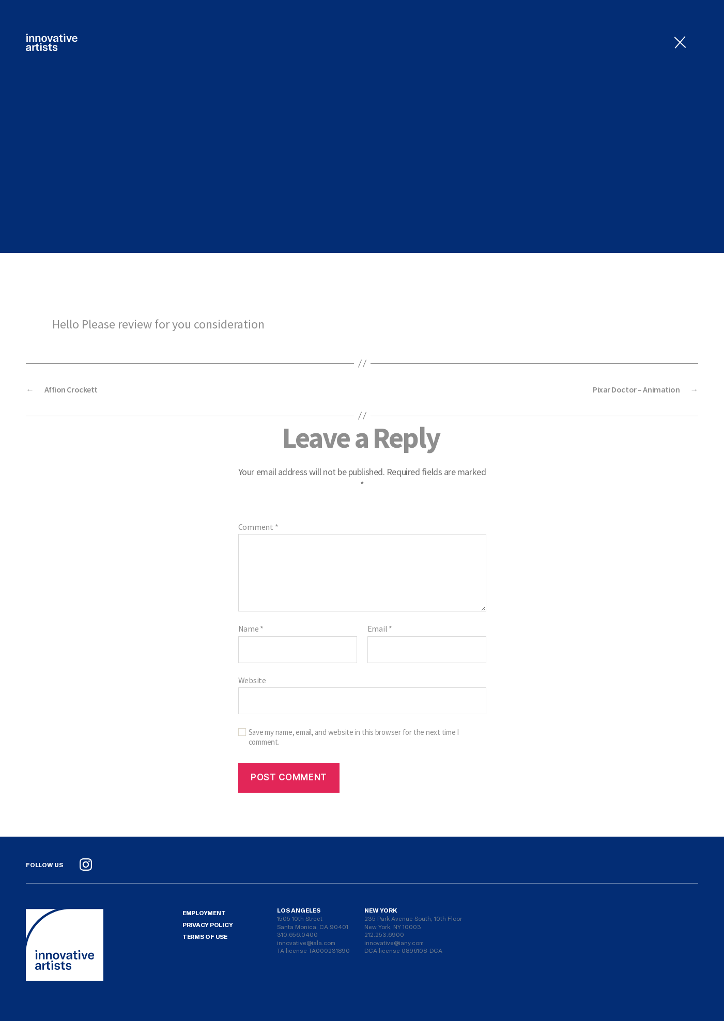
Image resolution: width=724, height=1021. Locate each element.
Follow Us (44, 864)
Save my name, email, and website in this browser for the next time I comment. (354, 737)
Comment (258, 527)
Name (251, 629)
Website (252, 680)
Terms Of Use (204, 936)
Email (379, 629)
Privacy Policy (207, 924)
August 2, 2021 (358, 195)
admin (293, 195)
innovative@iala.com (306, 942)
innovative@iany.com (394, 942)
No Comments (440, 195)
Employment (204, 912)
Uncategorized (362, 103)
